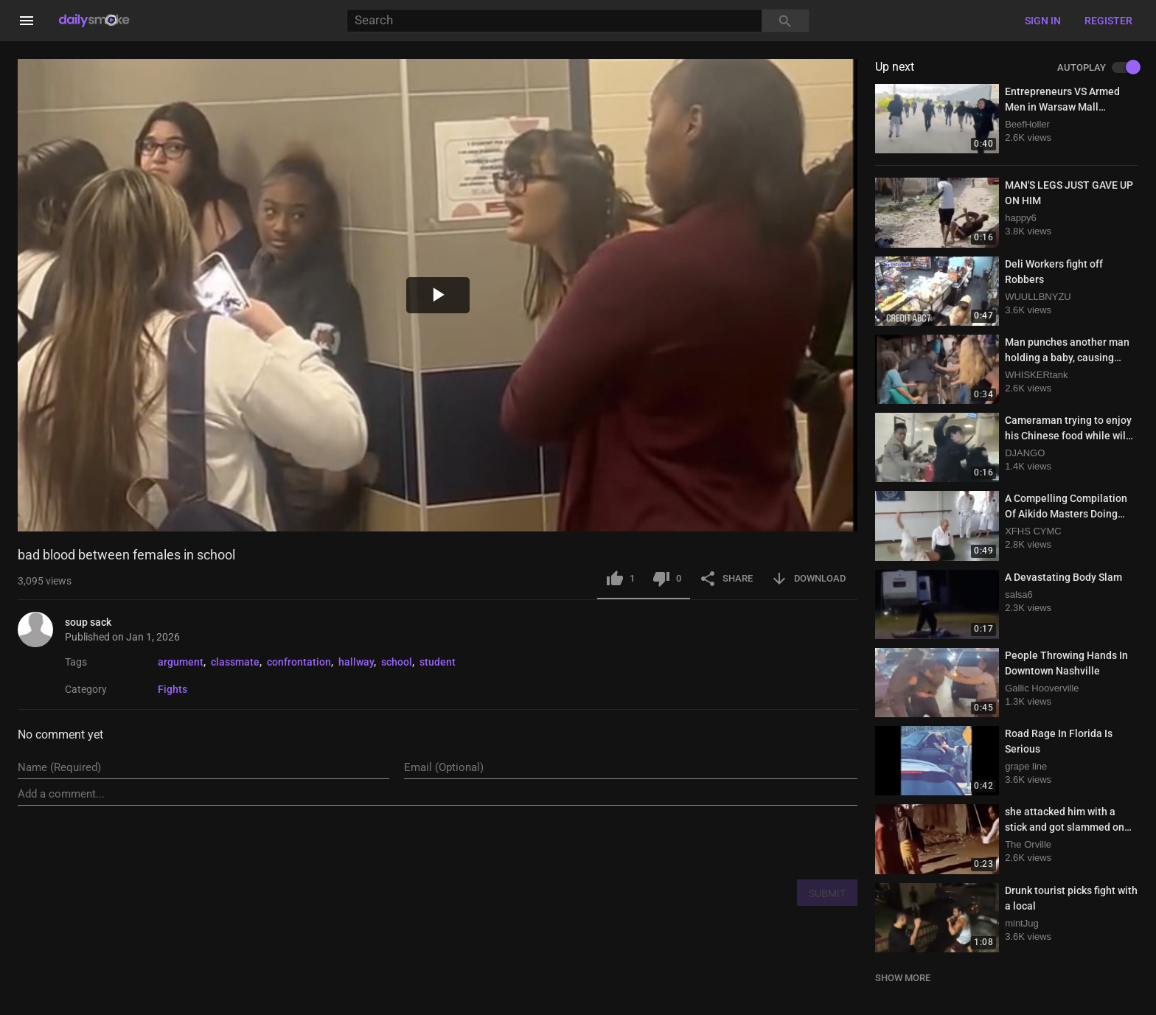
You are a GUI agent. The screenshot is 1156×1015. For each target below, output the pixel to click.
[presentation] (745, 842)
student (437, 662)
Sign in (1043, 21)
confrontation (299, 662)
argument (180, 662)
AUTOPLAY (1097, 68)
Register (1108, 21)
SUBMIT (827, 893)
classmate (235, 662)
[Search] (554, 21)
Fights (172, 689)
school (396, 662)
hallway (356, 662)
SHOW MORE (902, 978)
